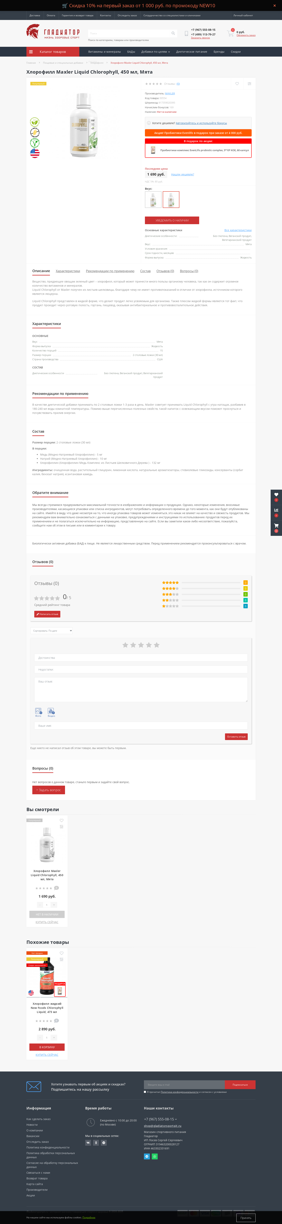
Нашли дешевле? (182, 174)
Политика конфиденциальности (180, 1092)
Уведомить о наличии (168, 220)
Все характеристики (238, 230)
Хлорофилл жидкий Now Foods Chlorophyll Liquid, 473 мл (47, 1008)
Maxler (170, 93)
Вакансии (32, 1136)
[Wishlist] (237, 83)
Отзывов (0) (165, 271)
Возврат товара (37, 1178)
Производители (37, 1190)
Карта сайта (34, 1184)
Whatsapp (155, 1156)
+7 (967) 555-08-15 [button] (160, 1119)
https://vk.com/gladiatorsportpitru (88, 1142)
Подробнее (88, 1217)
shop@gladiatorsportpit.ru (163, 1126)
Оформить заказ (246, 35)
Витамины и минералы (104, 51)
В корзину (47, 1047)
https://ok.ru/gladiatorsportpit (96, 1142)
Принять (245, 1218)
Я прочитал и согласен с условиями (187, 1092)
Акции (92, 61)
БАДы (131, 51)
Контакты (105, 15)
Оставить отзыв (236, 736)
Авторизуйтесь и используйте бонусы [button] (201, 123)
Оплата (51, 15)
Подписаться (240, 1084)
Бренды (219, 51)
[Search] (173, 33)
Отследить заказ (127, 15)
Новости (32, 1125)
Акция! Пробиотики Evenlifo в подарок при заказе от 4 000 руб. (198, 133)
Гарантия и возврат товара (77, 15)
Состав (145, 271)
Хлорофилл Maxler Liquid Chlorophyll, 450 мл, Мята (47, 875)
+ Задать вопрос (48, 790)
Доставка (35, 15)
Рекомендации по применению (110, 271)
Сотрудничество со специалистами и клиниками (172, 15)
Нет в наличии (47, 914)
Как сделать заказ (38, 1119)
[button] (276, 528)
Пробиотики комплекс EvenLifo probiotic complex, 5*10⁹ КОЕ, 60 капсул (204, 150)
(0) (178, 84)
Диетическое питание (191, 51)
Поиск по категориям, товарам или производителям (118, 40)
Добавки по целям (155, 51)
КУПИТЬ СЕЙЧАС (47, 922)
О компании (34, 1130)
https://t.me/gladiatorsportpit (103, 1142)
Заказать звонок (200, 37)
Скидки (236, 51)
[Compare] (249, 83)
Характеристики (68, 271)
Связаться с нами (38, 1172)
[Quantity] (47, 905)
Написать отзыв (47, 614)
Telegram (147, 1156)
